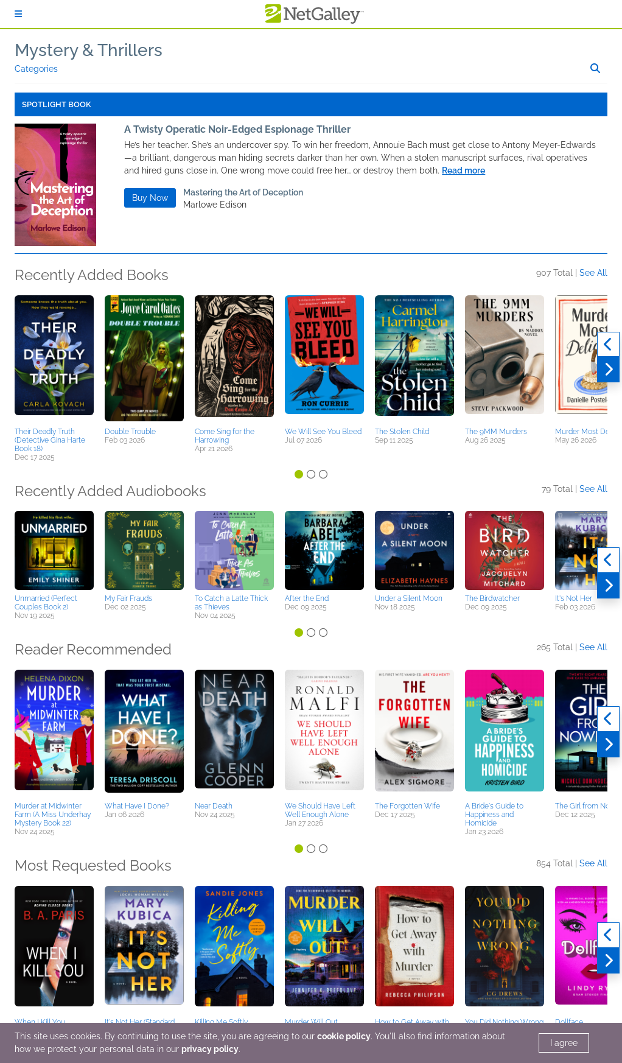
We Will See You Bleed (323, 431)
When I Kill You (40, 1022)
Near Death (213, 806)
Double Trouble (130, 431)
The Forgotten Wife (407, 806)
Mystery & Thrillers (88, 50)
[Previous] (608, 344)
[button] (54, 359)
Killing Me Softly (221, 1022)
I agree (564, 1043)
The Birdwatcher (492, 598)
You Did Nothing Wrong (504, 1022)
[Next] (608, 369)
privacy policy (210, 1049)
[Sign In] (18, 14)
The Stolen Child (402, 431)
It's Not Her (573, 598)
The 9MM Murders (496, 431)
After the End (307, 598)
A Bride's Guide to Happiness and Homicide (494, 814)
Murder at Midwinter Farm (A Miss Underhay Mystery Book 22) (53, 814)
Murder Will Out (311, 1022)
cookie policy (344, 1036)
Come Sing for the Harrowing (224, 435)
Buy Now (150, 198)
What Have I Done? (137, 806)
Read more (463, 170)
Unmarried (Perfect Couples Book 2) (46, 602)
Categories (36, 69)
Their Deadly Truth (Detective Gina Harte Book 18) (50, 440)
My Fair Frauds (128, 598)
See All (593, 273)
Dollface (569, 1022)
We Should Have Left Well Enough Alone (320, 810)
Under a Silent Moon (408, 598)
